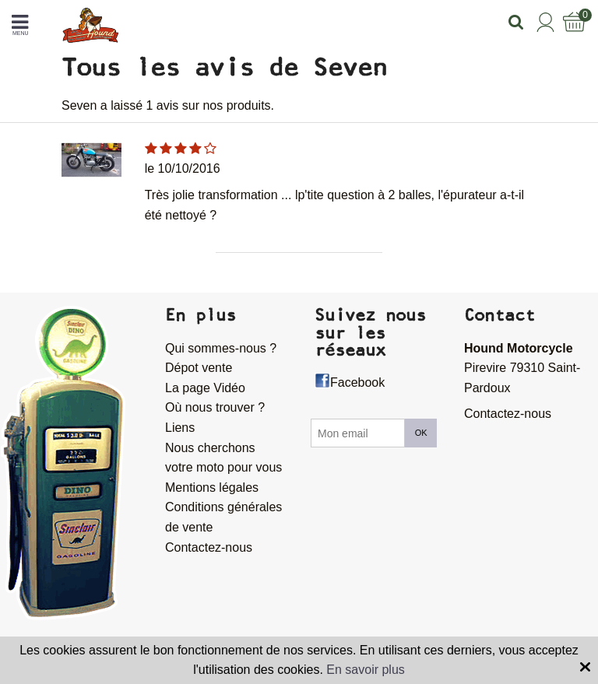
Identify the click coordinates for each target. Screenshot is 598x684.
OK (421, 432)
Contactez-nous (208, 547)
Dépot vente (198, 367)
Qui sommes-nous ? (220, 348)
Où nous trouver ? (215, 407)
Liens (180, 427)
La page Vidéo (205, 388)
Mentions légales (212, 487)
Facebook (357, 382)
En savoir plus (365, 669)
